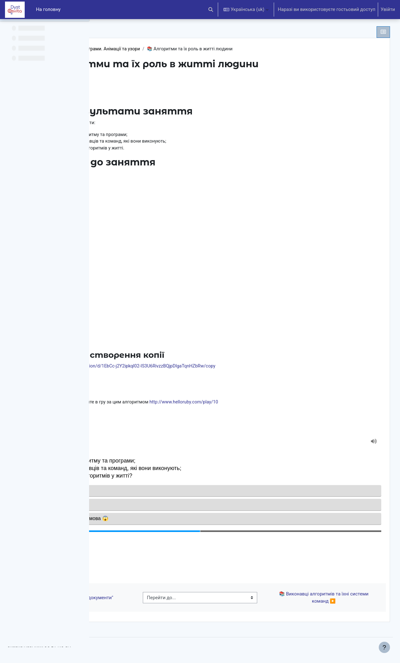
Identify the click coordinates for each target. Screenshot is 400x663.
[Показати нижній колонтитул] (384, 647)
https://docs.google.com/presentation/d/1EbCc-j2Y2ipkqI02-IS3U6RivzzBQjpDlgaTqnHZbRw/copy (212, 367)
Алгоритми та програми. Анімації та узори (189, 49)
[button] (211, 9)
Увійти (388, 9)
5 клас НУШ (123, 49)
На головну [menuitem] (48, 9)
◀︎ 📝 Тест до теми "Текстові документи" (150, 600)
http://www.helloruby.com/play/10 (281, 404)
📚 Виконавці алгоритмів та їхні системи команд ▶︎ (329, 600)
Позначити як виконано (141, 86)
